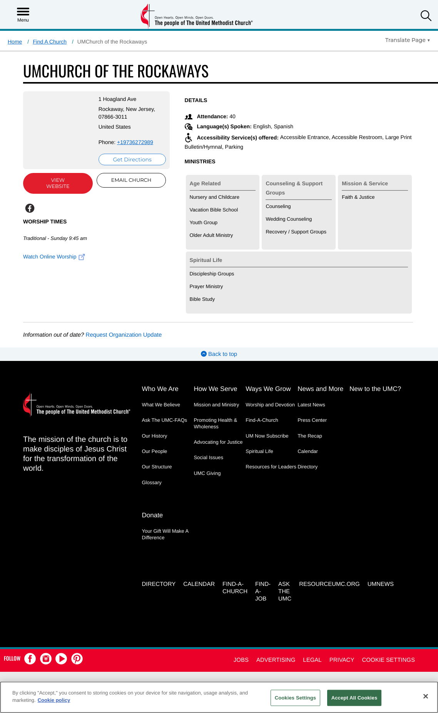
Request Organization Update (124, 334)
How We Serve (215, 388)
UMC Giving (207, 472)
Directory (308, 466)
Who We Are (160, 388)
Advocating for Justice (218, 441)
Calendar (308, 450)
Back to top (219, 354)
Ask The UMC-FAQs (164, 420)
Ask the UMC (284, 589)
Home (15, 42)
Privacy (341, 657)
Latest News (311, 404)
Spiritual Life (259, 450)
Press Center (312, 420)
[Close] (425, 696)
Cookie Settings (388, 657)
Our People (154, 450)
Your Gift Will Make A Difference (165, 533)
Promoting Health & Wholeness (215, 423)
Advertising (275, 657)
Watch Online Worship (54, 256)
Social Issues (208, 457)
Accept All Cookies (354, 698)
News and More (320, 388)
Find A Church (50, 42)
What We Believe (161, 404)
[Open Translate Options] (407, 40)
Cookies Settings (295, 698)
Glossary (152, 482)
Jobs (241, 657)
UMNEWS (381, 582)
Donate (152, 513)
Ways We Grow (268, 388)
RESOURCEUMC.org (329, 582)
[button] (426, 16)
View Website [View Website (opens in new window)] (55, 183)
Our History (154, 435)
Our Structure (157, 466)
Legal (312, 657)
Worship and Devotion (270, 404)
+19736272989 (130, 142)
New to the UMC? (375, 388)
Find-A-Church (262, 420)
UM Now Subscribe (267, 435)
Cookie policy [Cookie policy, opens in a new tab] (54, 700)
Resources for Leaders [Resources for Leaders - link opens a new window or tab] (271, 466)
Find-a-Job (263, 589)
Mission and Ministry (216, 404)
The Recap (310, 435)
